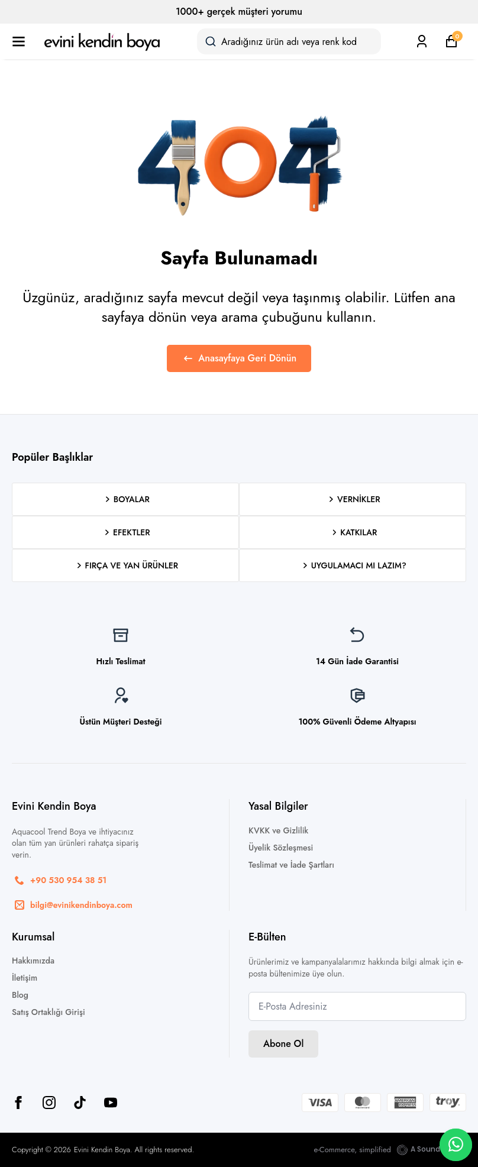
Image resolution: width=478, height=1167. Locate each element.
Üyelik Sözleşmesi (280, 847)
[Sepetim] (451, 41)
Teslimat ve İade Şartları (291, 865)
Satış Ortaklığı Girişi (48, 1012)
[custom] (79, 1102)
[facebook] (18, 1102)
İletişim (24, 978)
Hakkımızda (33, 960)
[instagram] (49, 1102)
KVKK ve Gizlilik (278, 830)
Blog (20, 995)
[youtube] (110, 1102)
